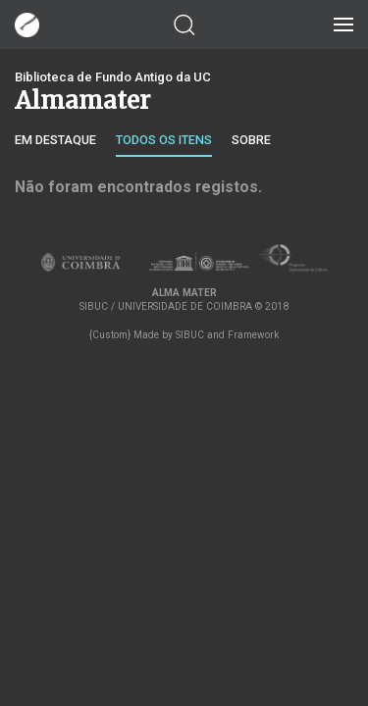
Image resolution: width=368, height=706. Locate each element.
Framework (253, 334)
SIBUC (190, 334)
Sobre (251, 139)
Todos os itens (164, 139)
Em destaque (55, 139)
